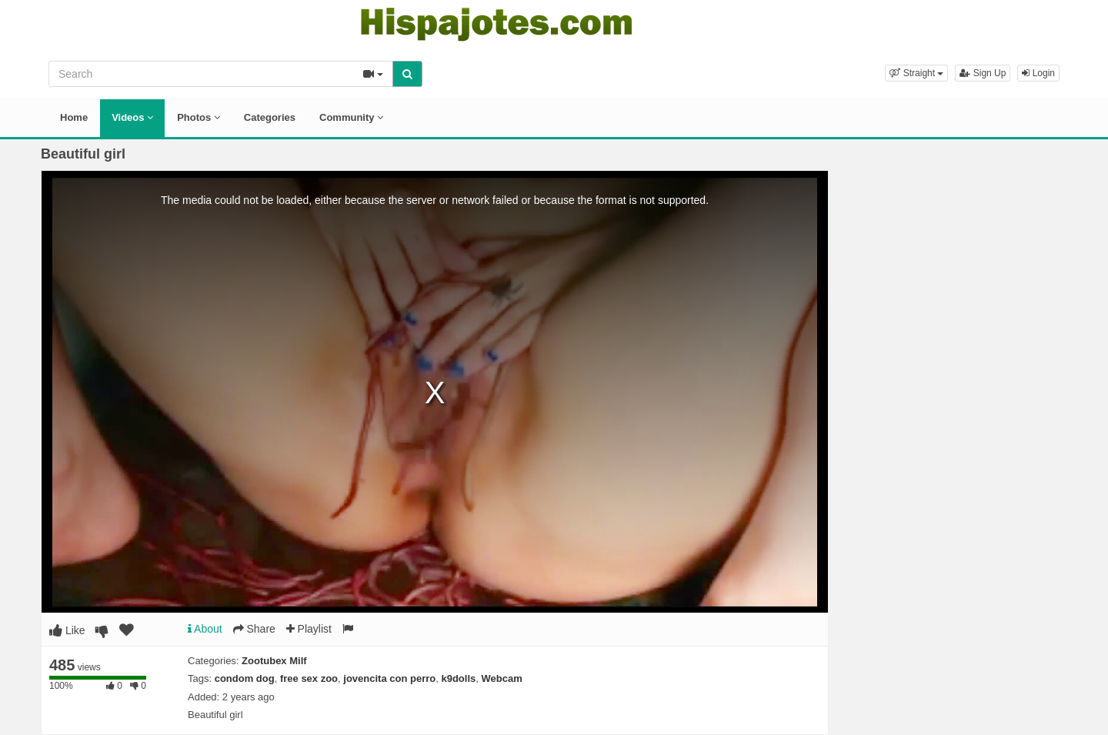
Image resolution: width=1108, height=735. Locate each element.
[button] (916, 73)
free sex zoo (309, 678)
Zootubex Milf (274, 661)
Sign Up (982, 73)
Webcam (502, 678)
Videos (132, 117)
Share (254, 629)
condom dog (245, 678)
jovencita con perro (389, 678)
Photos (198, 117)
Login (1038, 73)
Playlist (309, 629)
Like (67, 630)
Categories (269, 117)
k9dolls (458, 678)
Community (351, 117)
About (205, 629)
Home (74, 117)
